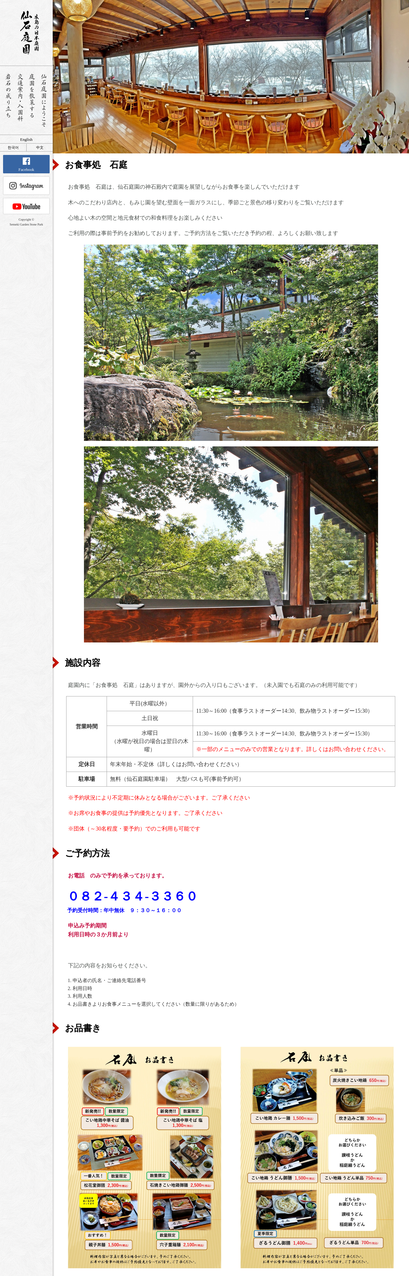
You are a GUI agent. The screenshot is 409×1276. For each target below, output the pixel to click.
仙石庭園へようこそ (44, 100)
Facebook (26, 164)
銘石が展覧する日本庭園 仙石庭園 (26, 32)
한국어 (13, 147)
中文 (40, 147)
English (26, 139)
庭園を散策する (32, 100)
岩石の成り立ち (8, 100)
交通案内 (20, 100)
